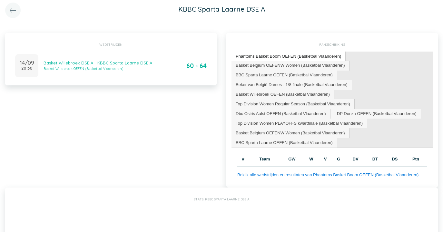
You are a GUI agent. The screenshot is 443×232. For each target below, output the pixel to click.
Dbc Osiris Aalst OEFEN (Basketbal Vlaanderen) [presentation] (281, 113)
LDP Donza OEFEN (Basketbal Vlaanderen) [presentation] (376, 113)
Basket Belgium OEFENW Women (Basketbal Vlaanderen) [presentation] (290, 65)
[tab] (288, 57)
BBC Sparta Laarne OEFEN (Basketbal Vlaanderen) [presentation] (284, 74)
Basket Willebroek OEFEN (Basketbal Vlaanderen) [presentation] (283, 94)
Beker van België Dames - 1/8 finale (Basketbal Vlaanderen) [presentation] (292, 84)
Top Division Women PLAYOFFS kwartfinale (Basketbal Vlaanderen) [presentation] (299, 123)
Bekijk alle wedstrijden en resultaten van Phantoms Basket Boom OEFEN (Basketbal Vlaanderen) (327, 174)
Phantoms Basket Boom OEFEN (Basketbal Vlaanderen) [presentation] (288, 56)
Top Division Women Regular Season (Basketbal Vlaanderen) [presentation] (293, 104)
